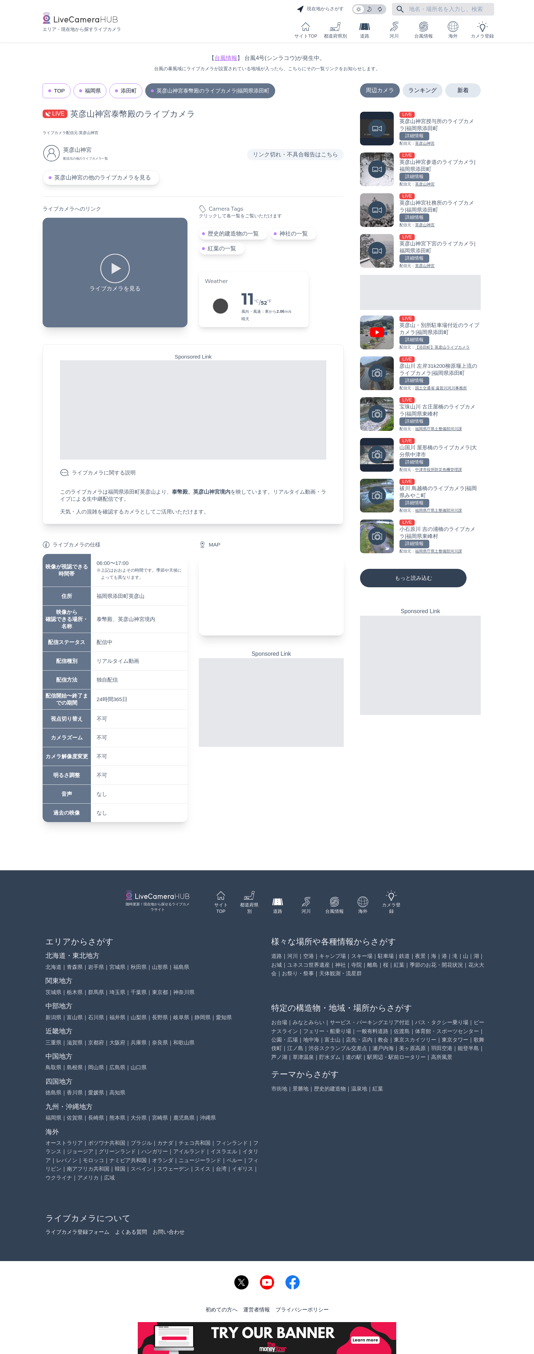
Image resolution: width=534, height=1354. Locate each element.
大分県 (139, 1118)
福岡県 (93, 91)
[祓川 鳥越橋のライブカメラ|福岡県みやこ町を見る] (420, 496)
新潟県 (53, 1017)
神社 (340, 965)
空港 (308, 956)
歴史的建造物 (330, 1089)
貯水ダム (329, 1057)
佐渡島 (402, 1031)
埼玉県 (117, 992)
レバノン (66, 1160)
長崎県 (96, 1118)
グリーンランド (117, 1151)
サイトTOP (305, 30)
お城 (276, 965)
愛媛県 (96, 1092)
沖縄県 (208, 1118)
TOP (59, 91)
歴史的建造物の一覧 (233, 234)
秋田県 (139, 967)
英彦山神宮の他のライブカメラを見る (102, 177)
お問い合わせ (169, 1232)
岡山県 (96, 1067)
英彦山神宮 (88, 133)
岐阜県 (181, 1017)
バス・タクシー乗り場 (441, 1022)
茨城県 (53, 992)
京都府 (96, 1042)
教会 (383, 1040)
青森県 (75, 967)
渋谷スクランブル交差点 (338, 1048)
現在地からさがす (320, 9)
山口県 (139, 1067)
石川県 (96, 1017)
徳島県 (53, 1092)
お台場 (279, 1022)
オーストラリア (64, 1143)
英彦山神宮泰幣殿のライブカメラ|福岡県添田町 (213, 91)
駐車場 (386, 956)
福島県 (181, 967)
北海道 (53, 967)
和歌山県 (184, 1042)
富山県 (75, 1017)
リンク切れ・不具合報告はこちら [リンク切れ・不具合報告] (295, 154)
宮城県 (117, 967)
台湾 (221, 1169)
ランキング (422, 90)
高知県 (117, 1092)
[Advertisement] (193, 410)
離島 (372, 965)
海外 (453, 30)
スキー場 (361, 956)
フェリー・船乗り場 (327, 1031)
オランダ (162, 1160)
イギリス (242, 1169)
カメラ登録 (482, 30)
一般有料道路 (372, 1031)
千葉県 (139, 992)
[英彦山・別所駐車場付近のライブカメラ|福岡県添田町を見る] (420, 333)
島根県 (75, 1067)
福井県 (117, 1017)
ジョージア (80, 1151)
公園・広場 (284, 1040)
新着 (463, 90)
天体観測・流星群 (340, 973)
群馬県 (96, 992)
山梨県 (139, 1017)
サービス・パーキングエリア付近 (370, 1022)
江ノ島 (295, 1048)
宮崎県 (160, 1118)
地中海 (311, 1040)
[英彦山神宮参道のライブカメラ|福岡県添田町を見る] (420, 170)
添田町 (129, 91)
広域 (109, 1178)
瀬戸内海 (383, 1048)
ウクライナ (58, 1178)
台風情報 (423, 30)
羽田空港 (441, 1048)
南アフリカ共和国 (88, 1169)
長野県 (160, 1017)
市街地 (279, 1089)
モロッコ (93, 1160)
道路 (364, 30)
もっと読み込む (413, 578)
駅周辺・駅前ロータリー (396, 1057)
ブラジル (141, 1143)
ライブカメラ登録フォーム (77, 1232)
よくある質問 (131, 1232)
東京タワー (455, 1040)
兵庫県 (139, 1042)
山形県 (160, 967)
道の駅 (354, 1057)
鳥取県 (53, 1067)
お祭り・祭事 (298, 973)
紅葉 (399, 965)
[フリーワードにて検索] (400, 9)
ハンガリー (154, 1151)
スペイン (141, 1169)
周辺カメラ (380, 90)
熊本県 (117, 1118)
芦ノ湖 (279, 1057)
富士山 (332, 1040)
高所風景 (441, 1057)
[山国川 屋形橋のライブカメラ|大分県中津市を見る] (420, 455)
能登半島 (468, 1048)
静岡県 (203, 1017)
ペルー (235, 1160)
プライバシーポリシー (302, 1309)
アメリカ (88, 1178)
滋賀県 (75, 1042)
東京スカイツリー (415, 1040)
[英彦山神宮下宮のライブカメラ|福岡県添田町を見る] (420, 251)
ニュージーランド (200, 1160)
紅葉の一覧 (222, 248)
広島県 (117, 1067)
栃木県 (75, 992)
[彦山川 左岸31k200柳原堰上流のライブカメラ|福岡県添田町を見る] (420, 374)
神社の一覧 (293, 234)
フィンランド (232, 1143)
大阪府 (117, 1042)
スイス (203, 1169)
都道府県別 (335, 30)
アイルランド (189, 1151)
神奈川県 (184, 992)
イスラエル (224, 1151)
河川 (394, 30)
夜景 (420, 956)
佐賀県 (75, 1118)
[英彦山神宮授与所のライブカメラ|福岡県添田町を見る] (420, 129)
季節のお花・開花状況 (436, 965)
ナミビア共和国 (128, 1160)
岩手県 (96, 967)
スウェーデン (173, 1169)
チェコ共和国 (195, 1143)
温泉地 (359, 1089)
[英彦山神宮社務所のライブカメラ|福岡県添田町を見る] (420, 210)
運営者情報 (256, 1309)
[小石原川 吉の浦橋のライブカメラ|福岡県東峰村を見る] (420, 537)
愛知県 (224, 1017)
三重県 (53, 1042)
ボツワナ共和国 (106, 1143)
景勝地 (301, 1089)
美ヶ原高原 (412, 1048)
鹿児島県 (184, 1118)
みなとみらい (309, 1022)
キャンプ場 (332, 956)
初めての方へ (222, 1309)
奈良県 (160, 1042)
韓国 (120, 1169)
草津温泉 (303, 1057)
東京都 (160, 992)
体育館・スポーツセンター (447, 1031)
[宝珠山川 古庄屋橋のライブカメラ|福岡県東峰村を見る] (420, 414)
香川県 (75, 1092)
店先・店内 (359, 1040)
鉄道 (404, 956)
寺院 (356, 965)
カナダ (165, 1143)
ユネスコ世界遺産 (308, 965)
